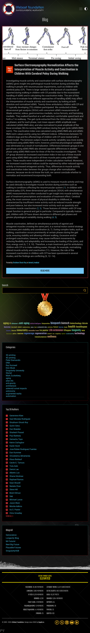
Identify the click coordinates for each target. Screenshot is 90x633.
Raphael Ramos (16, 479)
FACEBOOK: (28, 587)
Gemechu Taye (16, 439)
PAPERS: (49, 609)
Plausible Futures (13, 547)
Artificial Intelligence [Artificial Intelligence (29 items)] (35, 324)
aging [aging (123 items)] (6, 323)
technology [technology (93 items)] (80, 333)
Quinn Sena (15, 426)
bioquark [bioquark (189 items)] (56, 323)
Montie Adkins (16, 506)
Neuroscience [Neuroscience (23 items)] (9, 334)
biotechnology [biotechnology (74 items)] (76, 323)
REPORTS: (50, 602)
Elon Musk (10, 368)
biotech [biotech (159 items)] (65, 323)
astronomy (10, 391)
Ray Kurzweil (11, 365)
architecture (11, 386)
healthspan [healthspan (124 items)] (81, 326)
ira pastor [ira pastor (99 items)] (43, 330)
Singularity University (15, 370)
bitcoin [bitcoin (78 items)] (85, 323)
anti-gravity (11, 383)
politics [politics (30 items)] (15, 334)
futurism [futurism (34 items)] (61, 327)
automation (11, 396)
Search (85, 290)
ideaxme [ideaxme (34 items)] (13, 331)
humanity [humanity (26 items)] (8, 331)
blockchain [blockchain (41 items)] (7, 327)
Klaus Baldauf (16, 459)
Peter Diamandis (13, 360)
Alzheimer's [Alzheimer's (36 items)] (15, 324)
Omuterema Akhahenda (20, 456)
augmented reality (14, 393)
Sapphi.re (41, 622)
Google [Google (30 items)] (65, 327)
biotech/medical (33, 262)
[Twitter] (62, 622)
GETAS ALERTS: (51, 591)
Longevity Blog (12, 538)
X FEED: (30, 594)
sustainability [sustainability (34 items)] (70, 334)
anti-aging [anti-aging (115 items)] (24, 323)
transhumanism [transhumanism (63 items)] (41, 337)
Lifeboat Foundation (18, 622)
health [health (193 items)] (71, 327)
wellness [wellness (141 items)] (51, 336)
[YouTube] (72, 622)
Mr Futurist (10, 541)
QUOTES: (49, 613)
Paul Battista (15, 436)
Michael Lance (16, 499)
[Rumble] (77, 622)
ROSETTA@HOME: (29, 609)
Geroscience (11, 535)
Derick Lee (14, 469)
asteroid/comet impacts (16, 388)
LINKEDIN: (30, 591)
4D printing (10, 358)
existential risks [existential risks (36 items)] (42, 327)
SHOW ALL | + (9, 516)
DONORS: (36, 598)
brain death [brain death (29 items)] (14, 327)
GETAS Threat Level (45, 577)
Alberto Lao (15, 473)
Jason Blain (15, 503)
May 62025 (10, 69)
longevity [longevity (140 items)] (76, 330)
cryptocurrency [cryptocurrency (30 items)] (26, 327)
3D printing (10, 355)
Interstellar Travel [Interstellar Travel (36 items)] (33, 331)
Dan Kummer (15, 452)
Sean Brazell (15, 483)
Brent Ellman (15, 493)
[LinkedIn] (67, 622)
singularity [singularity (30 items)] (58, 334)
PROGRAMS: (50, 606)
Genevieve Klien (16, 415)
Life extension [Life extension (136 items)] (56, 330)
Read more (45, 271)
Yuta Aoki (14, 466)
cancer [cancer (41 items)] (20, 327)
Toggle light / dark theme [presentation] (86, 8)
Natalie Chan (15, 486)
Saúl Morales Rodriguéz (20, 419)
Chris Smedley (16, 513)
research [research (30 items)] (49, 334)
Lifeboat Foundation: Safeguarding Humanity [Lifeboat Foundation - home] (39, 9)
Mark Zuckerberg (13, 375)
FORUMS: (39, 613)
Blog (45, 19)
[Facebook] (57, 622)
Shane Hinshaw (16, 476)
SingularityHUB (12, 551)
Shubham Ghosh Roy (19, 262)
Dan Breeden (15, 429)
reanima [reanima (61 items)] (20, 333)
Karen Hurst (15, 446)
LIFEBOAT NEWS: (52, 587)
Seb (11, 496)
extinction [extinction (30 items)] (50, 327)
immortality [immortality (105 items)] (22, 330)
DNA (8, 363)
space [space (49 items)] (63, 334)
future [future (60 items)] (55, 327)
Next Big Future (12, 544)
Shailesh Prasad (17, 432)
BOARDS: (49, 598)
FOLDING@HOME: (29, 606)
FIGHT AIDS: (32, 602)
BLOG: (48, 594)
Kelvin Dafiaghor (17, 442)
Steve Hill (14, 489)
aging (8, 378)
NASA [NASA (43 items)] (83, 331)
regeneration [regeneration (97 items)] (41, 333)
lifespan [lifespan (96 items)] (67, 330)
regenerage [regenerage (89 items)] (29, 333)
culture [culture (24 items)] (32, 327)
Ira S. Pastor (15, 509)
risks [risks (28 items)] (53, 334)
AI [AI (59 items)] (10, 323)
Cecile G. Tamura (17, 463)
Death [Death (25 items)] (35, 327)
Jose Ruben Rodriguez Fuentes (23, 449)
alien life (9, 381)
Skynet (9, 373)
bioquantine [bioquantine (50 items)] (46, 323)
